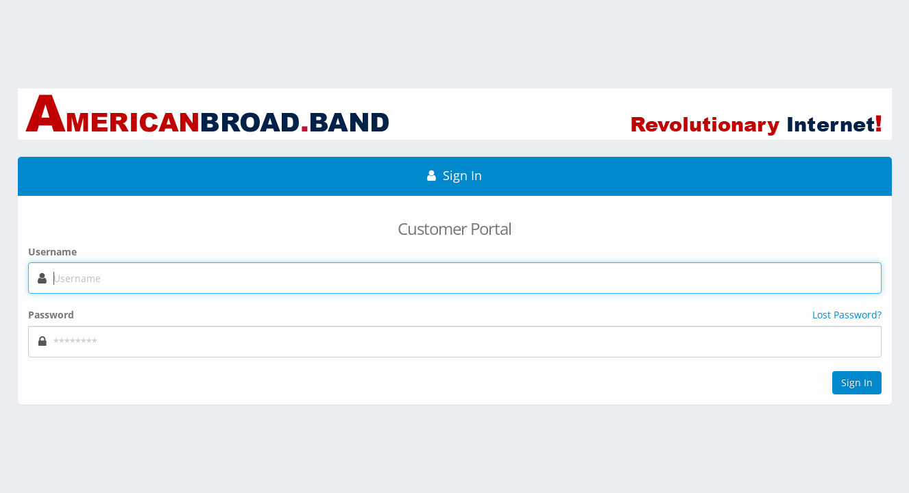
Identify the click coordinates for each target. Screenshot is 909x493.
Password (51, 314)
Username (52, 251)
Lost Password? (847, 314)
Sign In (857, 382)
